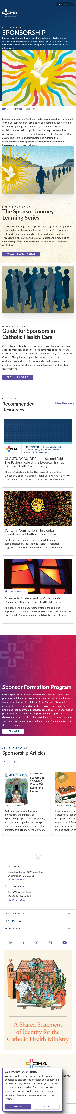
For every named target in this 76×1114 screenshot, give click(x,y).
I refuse (46, 1106)
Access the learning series (21, 253)
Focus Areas (17, 108)
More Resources (64, 402)
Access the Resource (18, 377)
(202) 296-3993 (16, 879)
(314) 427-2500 (16, 899)
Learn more (13, 731)
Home (5, 108)
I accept (18, 1106)
